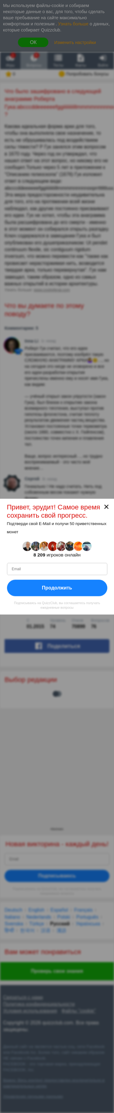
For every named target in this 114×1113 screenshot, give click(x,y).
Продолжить (57, 587)
